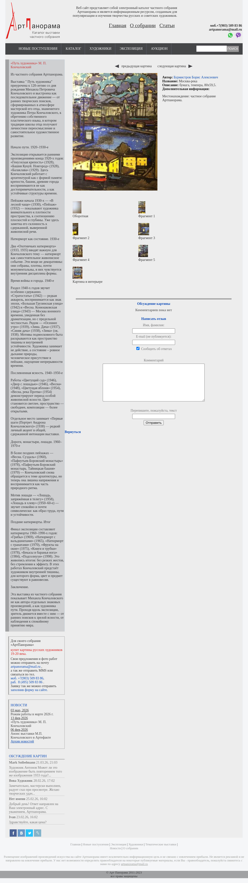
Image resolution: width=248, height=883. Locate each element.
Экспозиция (131, 48)
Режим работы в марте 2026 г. (32, 714)
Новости (19, 705)
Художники (100, 48)
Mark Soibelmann (22, 762)
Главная (117, 25)
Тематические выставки (160, 844)
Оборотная (80, 209)
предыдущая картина (134, 66)
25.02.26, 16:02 (36, 799)
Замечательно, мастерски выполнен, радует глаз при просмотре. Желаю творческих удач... (35, 789)
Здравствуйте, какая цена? (27, 822)
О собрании (143, 25)
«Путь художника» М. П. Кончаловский (28, 724)
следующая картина (175, 66)
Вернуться (73, 439)
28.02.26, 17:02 (44, 781)
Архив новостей (22, 741)
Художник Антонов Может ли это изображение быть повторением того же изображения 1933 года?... (35, 771)
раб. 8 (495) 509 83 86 (26, 682)
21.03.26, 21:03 (46, 762)
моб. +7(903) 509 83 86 (27, 678)
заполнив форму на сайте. (29, 690)
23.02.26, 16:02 (27, 817)
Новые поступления (38, 48)
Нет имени (17, 799)
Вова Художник (21, 781)
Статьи (167, 25)
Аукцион (159, 48)
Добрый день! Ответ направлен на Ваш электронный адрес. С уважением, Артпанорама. (33, 808)
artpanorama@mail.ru (25, 666)
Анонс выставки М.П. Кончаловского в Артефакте (31, 735)
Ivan (12, 817)
